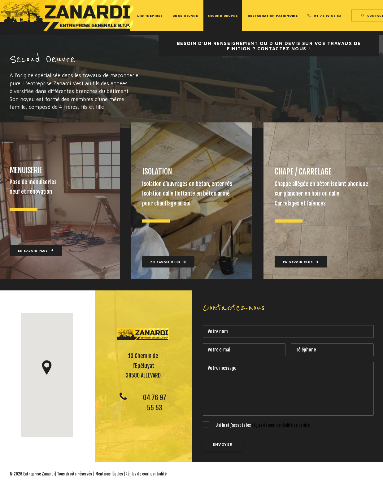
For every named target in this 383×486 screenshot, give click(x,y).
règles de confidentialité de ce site (281, 425)
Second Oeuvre (223, 15)
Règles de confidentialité (146, 473)
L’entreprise (150, 15)
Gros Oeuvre (185, 15)
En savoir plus (36, 250)
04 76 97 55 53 (327, 15)
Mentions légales (109, 473)
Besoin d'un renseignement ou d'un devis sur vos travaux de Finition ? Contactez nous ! (270, 46)
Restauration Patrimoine (273, 15)
